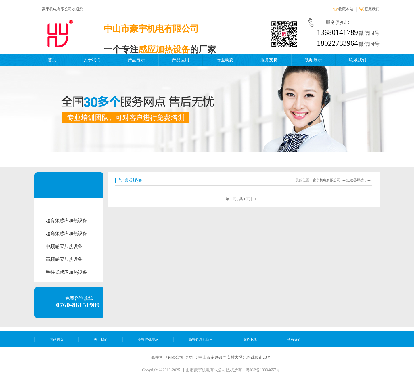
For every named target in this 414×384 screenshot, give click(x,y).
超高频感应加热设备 (66, 233)
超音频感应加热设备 (66, 220)
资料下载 (250, 339)
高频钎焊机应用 (201, 339)
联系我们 (372, 9)
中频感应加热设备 (64, 246)
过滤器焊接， (132, 180)
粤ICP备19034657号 (263, 370)
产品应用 (180, 60)
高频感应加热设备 (64, 259)
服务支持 (269, 60)
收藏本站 (345, 9)
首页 (52, 60)
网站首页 (57, 339)
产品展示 (136, 60)
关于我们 (92, 60)
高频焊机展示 (148, 339)
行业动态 (224, 60)
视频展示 (313, 60)
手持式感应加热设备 (66, 272)
